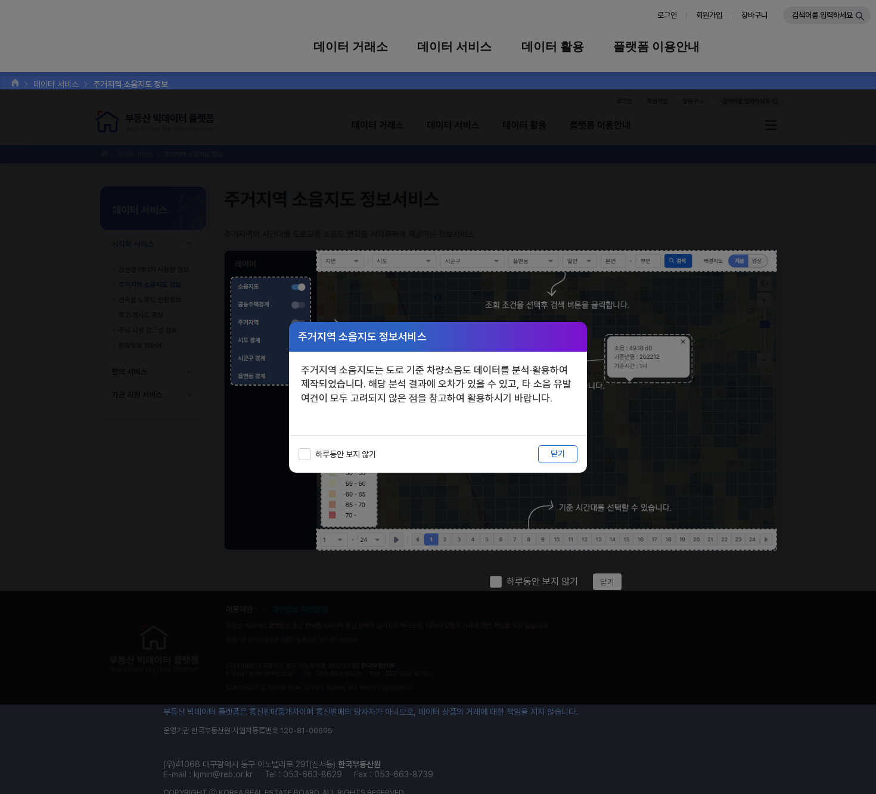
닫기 (558, 453)
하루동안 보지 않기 (345, 454)
